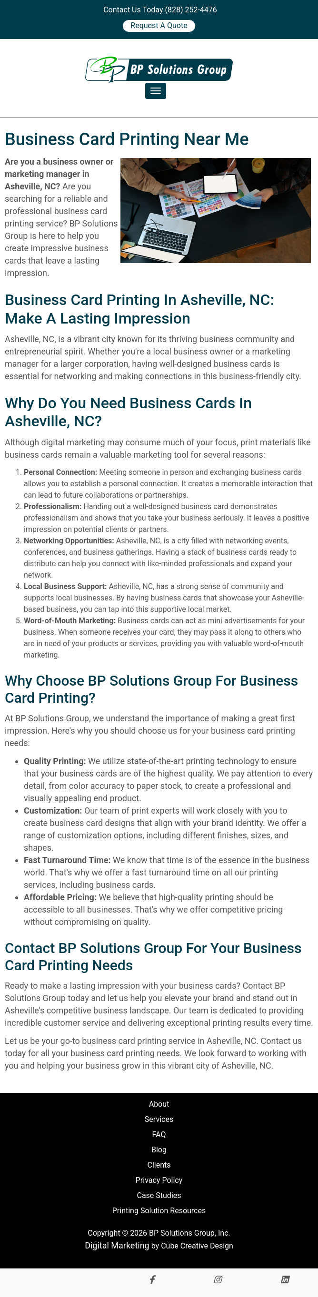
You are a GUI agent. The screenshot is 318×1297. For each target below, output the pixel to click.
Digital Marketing (117, 1245)
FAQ (159, 1134)
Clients (158, 1164)
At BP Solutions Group (47, 718)
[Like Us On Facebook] (151, 1280)
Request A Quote (158, 25)
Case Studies (159, 1195)
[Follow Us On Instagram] (217, 1280)
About (159, 1104)
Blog (159, 1149)
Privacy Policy (159, 1180)
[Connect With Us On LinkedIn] (284, 1280)
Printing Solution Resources (159, 1210)
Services (159, 1119)
